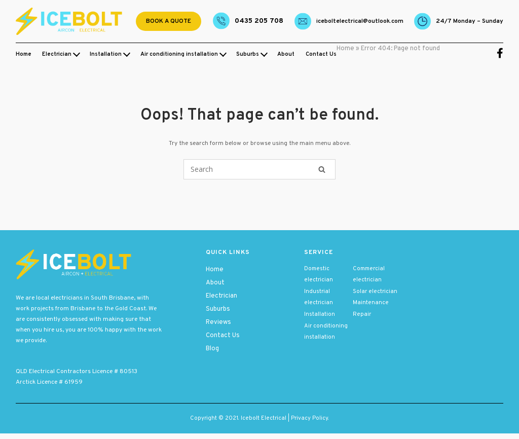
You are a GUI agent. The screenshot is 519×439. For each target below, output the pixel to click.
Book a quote (168, 21)
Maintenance (371, 302)
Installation (106, 54)
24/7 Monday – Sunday (469, 21)
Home (23, 54)
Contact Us (321, 54)
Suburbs (247, 54)
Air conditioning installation (179, 54)
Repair (362, 314)
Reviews (218, 322)
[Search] (322, 169)
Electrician (56, 54)
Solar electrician (375, 291)
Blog (212, 349)
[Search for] (259, 169)
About (285, 54)
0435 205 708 (259, 21)
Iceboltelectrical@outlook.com (359, 21)
